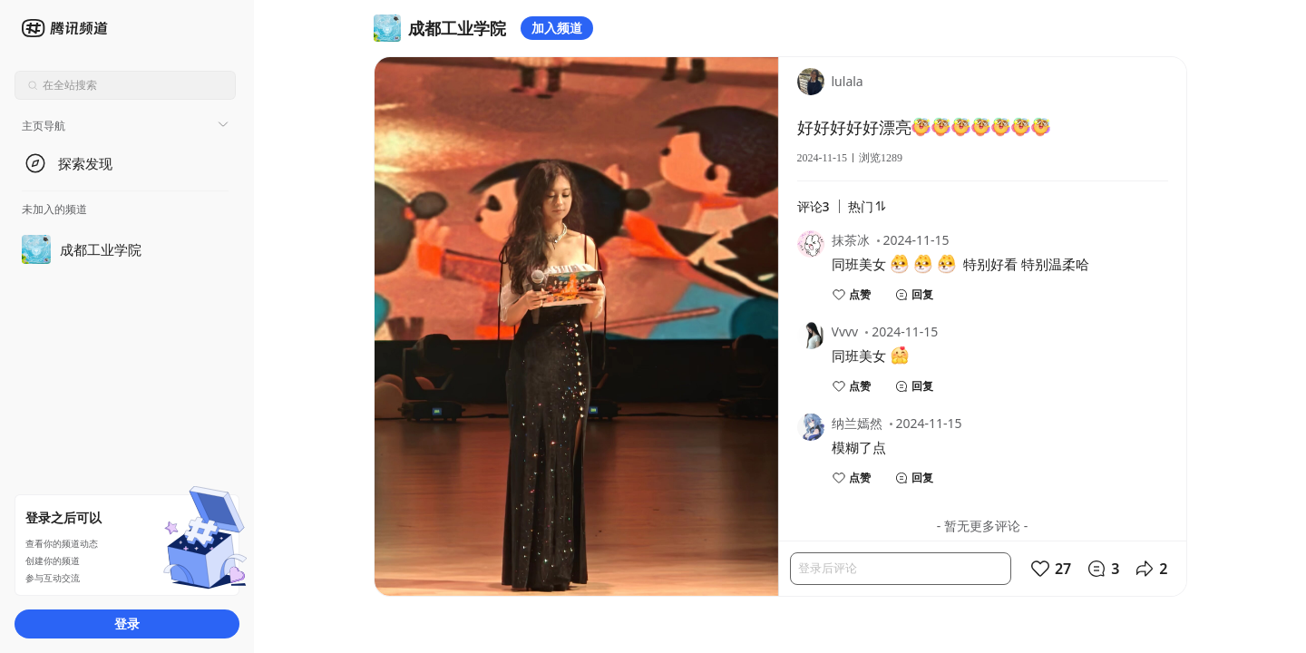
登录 (127, 623)
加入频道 (556, 27)
